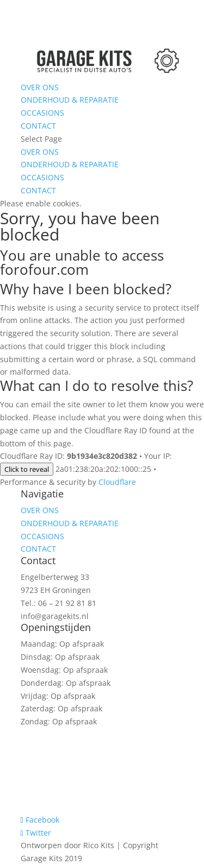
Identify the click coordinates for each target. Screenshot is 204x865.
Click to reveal (26, 469)
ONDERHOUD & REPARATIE (70, 99)
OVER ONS (40, 87)
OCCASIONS (42, 113)
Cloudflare (117, 482)
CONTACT (38, 126)
